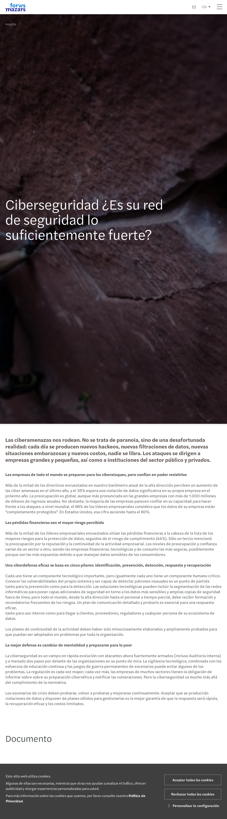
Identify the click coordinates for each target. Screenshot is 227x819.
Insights (10, 24)
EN (204, 6)
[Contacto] (194, 7)
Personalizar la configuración (192, 805)
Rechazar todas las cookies (192, 794)
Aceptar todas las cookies (192, 779)
